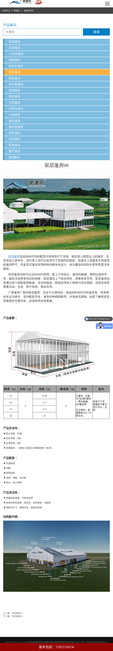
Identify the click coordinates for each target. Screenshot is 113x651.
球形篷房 (14, 60)
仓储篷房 (14, 114)
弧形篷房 (14, 41)
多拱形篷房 (16, 84)
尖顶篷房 (14, 47)
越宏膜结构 (29, 10)
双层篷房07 (17, 613)
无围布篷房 (16, 108)
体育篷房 (14, 133)
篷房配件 (14, 157)
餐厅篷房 (14, 151)
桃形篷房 (14, 78)
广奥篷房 (16, 10)
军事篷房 (14, 145)
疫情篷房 (14, 139)
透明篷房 (14, 96)
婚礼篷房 (14, 120)
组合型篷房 (16, 66)
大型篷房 (14, 102)
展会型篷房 (16, 126)
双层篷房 (14, 72)
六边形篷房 (16, 53)
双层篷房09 (17, 616)
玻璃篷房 (14, 90)
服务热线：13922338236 (56, 647)
